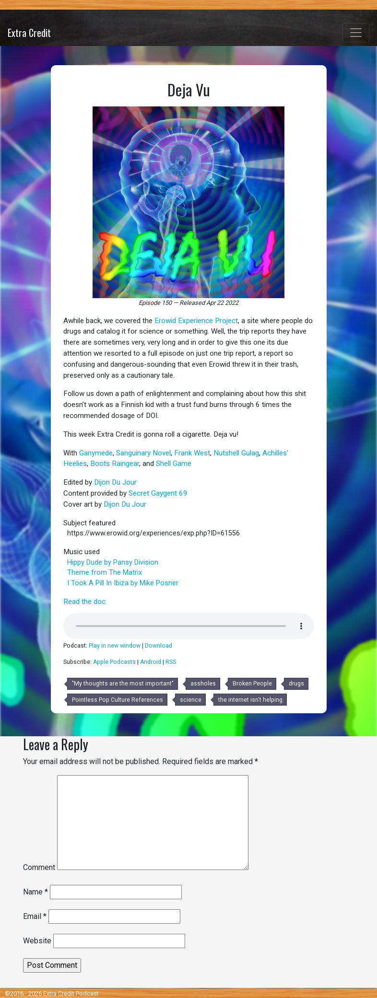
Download (158, 645)
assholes (203, 683)
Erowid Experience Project (196, 320)
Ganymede (96, 453)
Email (35, 916)
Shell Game (173, 463)
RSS (170, 662)
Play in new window (115, 645)
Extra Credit (29, 32)
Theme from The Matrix (104, 573)
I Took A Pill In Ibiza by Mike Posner (122, 583)
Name (35, 891)
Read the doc (84, 601)
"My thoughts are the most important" (123, 683)
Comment (39, 867)
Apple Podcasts (114, 662)
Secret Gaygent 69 (158, 493)
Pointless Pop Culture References (117, 699)
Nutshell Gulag (236, 453)
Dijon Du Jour (115, 482)
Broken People (252, 683)
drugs (296, 683)
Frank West (192, 453)
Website (37, 940)
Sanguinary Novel (143, 453)
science (190, 699)
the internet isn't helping (250, 699)
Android (150, 662)
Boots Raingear (114, 463)
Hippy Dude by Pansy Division (112, 562)
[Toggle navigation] (355, 32)
